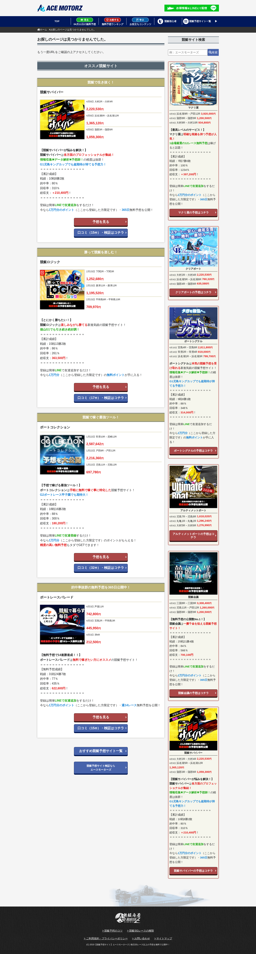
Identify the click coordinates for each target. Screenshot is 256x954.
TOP (57, 21)
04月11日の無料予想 (85, 21)
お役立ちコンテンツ (140, 21)
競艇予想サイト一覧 (200, 21)
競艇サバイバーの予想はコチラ (193, 870)
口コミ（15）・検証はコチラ (100, 232)
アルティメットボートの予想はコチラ (193, 535)
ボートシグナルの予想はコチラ (193, 450)
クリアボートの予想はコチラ (193, 292)
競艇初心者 (170, 21)
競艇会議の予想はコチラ (193, 693)
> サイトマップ (163, 938)
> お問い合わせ (141, 938)
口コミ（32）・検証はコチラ (100, 568)
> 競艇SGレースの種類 (140, 930)
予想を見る (101, 222)
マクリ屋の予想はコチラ (193, 212)
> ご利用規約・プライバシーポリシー (106, 938)
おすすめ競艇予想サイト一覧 (101, 751)
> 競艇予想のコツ (112, 930)
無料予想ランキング (112, 21)
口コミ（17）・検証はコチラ (100, 398)
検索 (213, 52)
